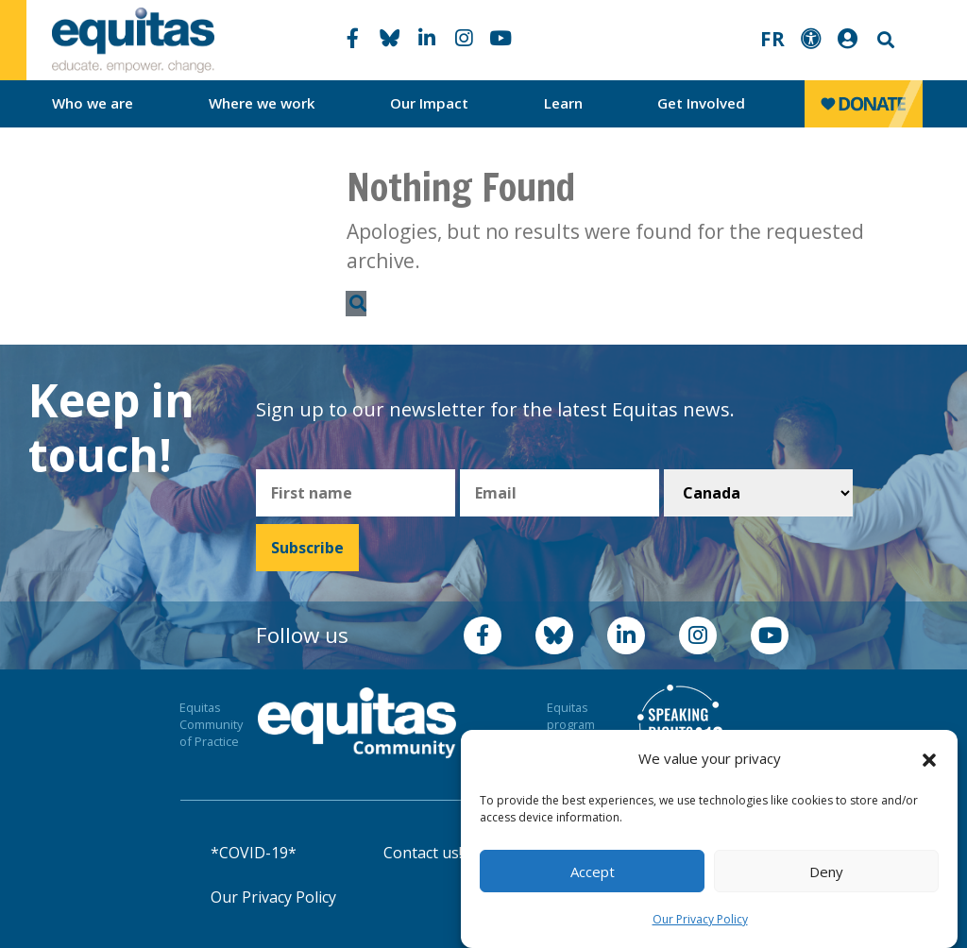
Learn (563, 102)
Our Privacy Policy (700, 919)
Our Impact (429, 102)
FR (772, 38)
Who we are (92, 102)
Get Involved (701, 102)
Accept (592, 871)
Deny (826, 871)
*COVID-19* (254, 852)
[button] (929, 759)
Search (884, 40)
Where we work (262, 102)
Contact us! (422, 852)
